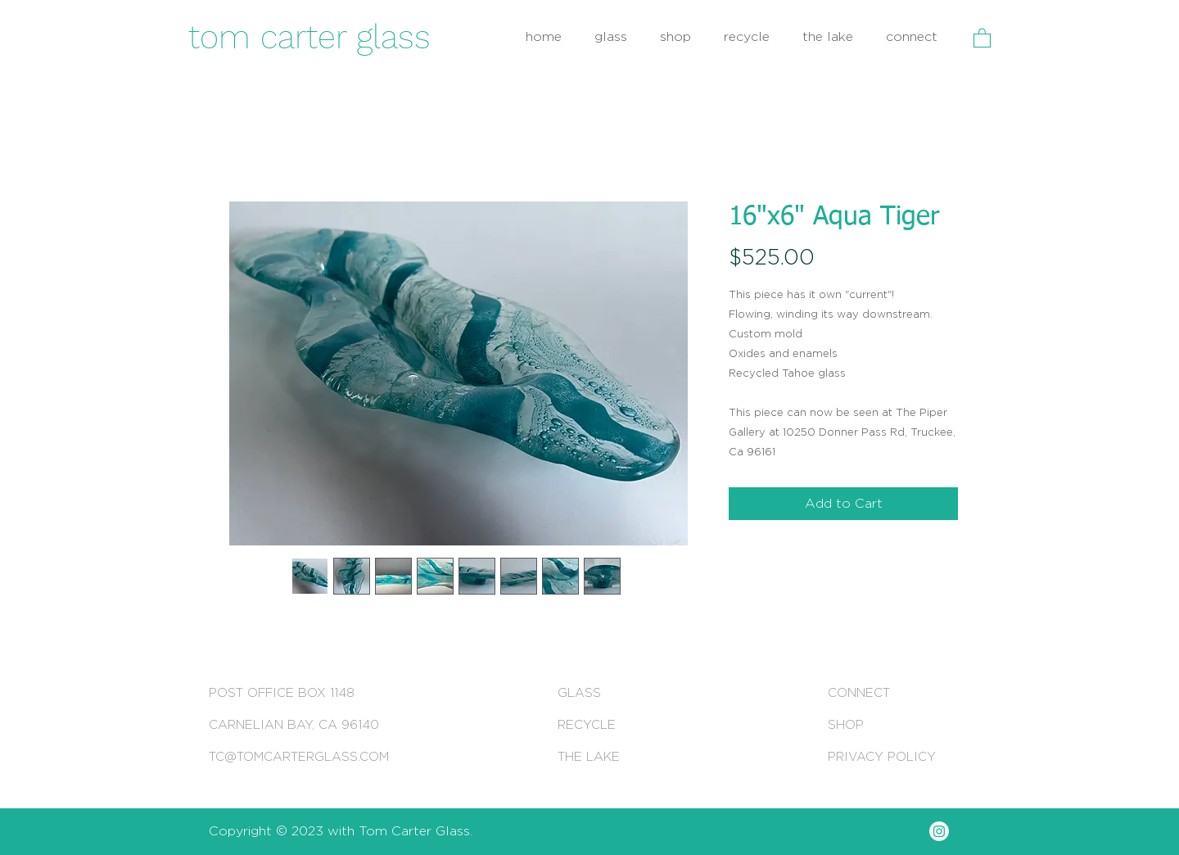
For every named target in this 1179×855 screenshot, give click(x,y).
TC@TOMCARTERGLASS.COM (299, 756)
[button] (982, 37)
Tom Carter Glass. (415, 831)
